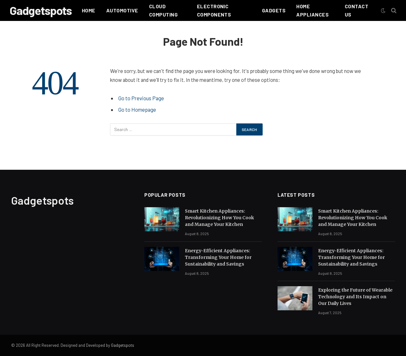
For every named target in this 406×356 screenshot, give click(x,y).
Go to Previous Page (141, 98)
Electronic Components (214, 10)
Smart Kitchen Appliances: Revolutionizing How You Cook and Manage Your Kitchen (219, 217)
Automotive (122, 10)
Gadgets (273, 10)
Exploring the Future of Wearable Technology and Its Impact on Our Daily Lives (355, 296)
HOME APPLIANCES (312, 10)
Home (88, 10)
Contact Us (356, 10)
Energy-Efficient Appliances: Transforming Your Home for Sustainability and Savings (218, 257)
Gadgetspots (122, 345)
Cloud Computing (163, 10)
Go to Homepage (137, 109)
